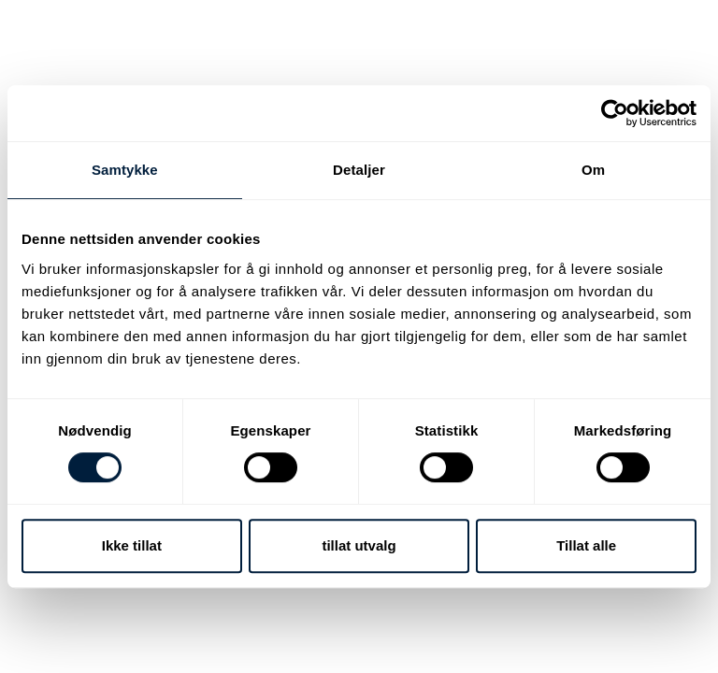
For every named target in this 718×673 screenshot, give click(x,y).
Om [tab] (593, 170)
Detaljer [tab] (359, 170)
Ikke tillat (132, 545)
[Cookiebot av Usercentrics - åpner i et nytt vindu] (614, 113)
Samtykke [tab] (125, 170)
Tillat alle (586, 545)
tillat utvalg (358, 545)
